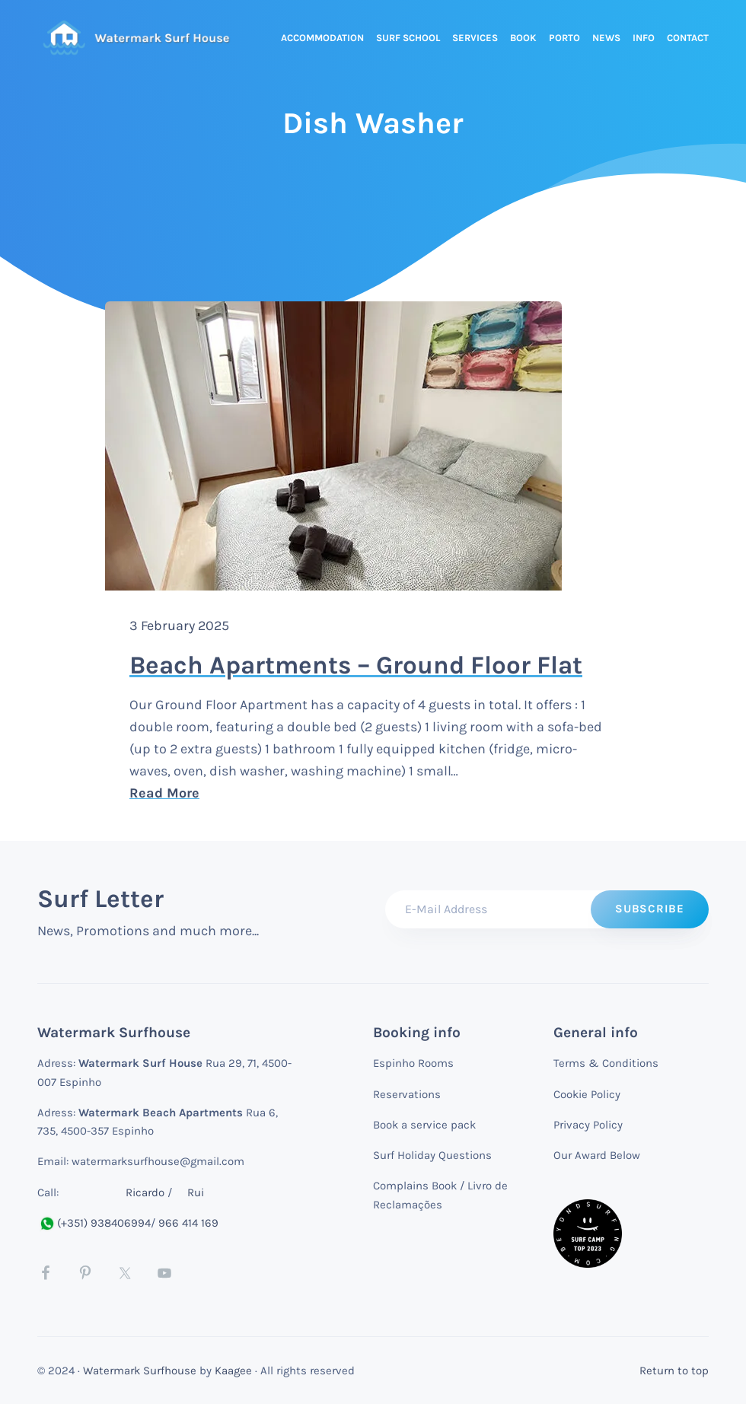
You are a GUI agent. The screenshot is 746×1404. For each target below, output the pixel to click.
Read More (309, 791)
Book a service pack (424, 1125)
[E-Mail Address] (547, 909)
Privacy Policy (588, 1125)
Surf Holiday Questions (432, 1155)
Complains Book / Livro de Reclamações (440, 1195)
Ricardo (145, 1192)
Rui (195, 1192)
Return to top (674, 1370)
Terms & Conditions (605, 1063)
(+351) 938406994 (94, 1223)
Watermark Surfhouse (139, 1370)
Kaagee (233, 1370)
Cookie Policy (586, 1094)
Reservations (407, 1094)
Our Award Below (596, 1155)
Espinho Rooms (413, 1063)
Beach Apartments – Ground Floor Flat (355, 665)
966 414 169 (188, 1223)
